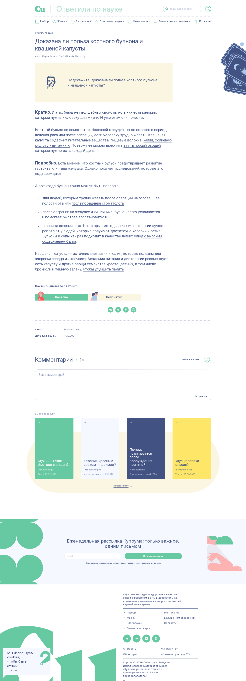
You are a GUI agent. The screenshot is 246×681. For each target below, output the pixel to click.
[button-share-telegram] (118, 310)
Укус (177, 466)
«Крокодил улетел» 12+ (176, 643)
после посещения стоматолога (98, 203)
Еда (40, 466)
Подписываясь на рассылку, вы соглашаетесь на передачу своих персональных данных (123, 555)
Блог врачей (83, 21)
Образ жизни (136, 466)
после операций (79, 135)
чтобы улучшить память (103, 269)
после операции (56, 212)
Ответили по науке (110, 21)
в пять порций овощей (142, 145)
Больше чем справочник (173, 21)
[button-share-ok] (126, 310)
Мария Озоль (48, 56)
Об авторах (130, 643)
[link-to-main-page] (40, 9)
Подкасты (205, 21)
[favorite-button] (84, 56)
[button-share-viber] (133, 310)
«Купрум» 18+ (169, 638)
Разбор (44, 21)
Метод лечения (91, 466)
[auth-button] (208, 9)
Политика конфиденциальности (142, 670)
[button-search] (167, 9)
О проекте (129, 638)
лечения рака (69, 226)
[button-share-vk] (110, 310)
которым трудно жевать (84, 198)
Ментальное (140, 21)
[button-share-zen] (141, 629)
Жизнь (61, 21)
